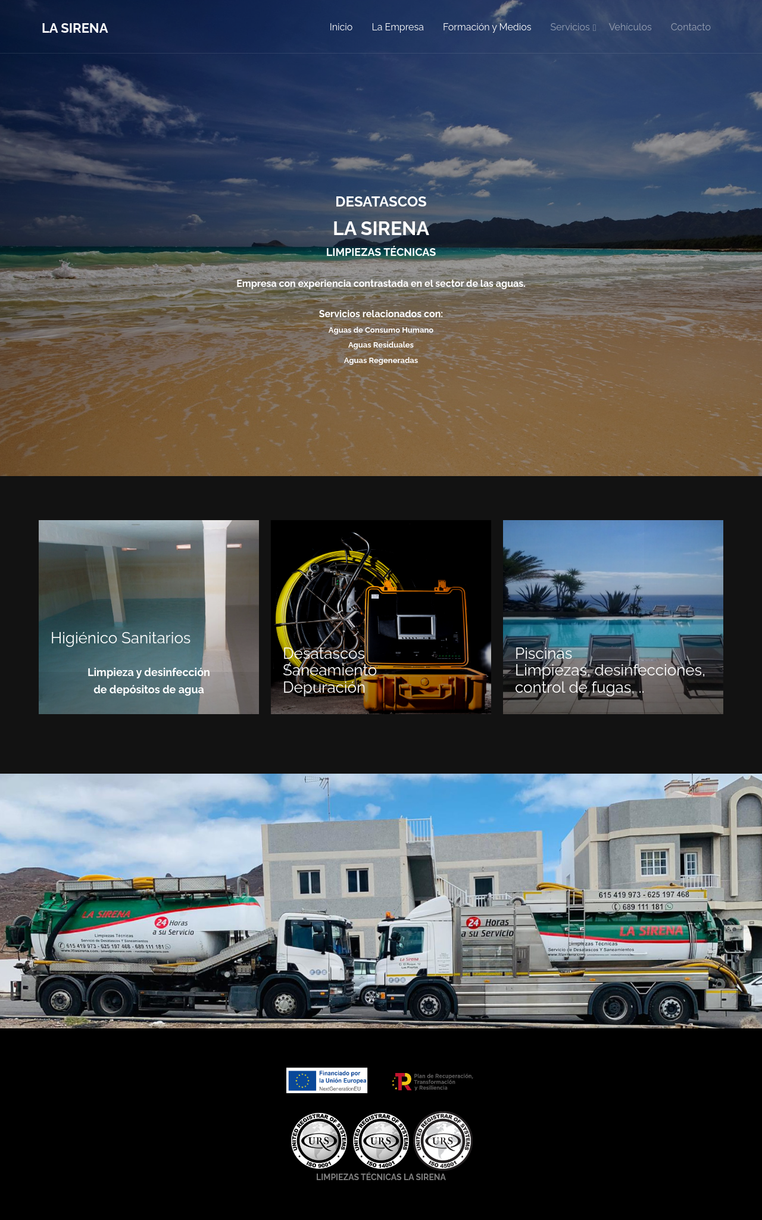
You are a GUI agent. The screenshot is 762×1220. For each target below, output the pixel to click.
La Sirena (75, 28)
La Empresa (397, 27)
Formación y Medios (487, 27)
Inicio (341, 27)
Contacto (691, 27)
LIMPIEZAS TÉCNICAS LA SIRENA (381, 1177)
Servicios (569, 27)
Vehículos (630, 27)
